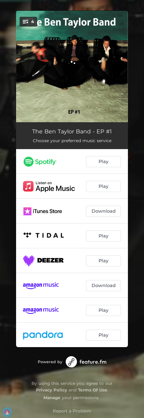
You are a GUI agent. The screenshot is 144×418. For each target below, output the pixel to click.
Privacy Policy (51, 390)
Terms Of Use (92, 390)
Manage (51, 397)
